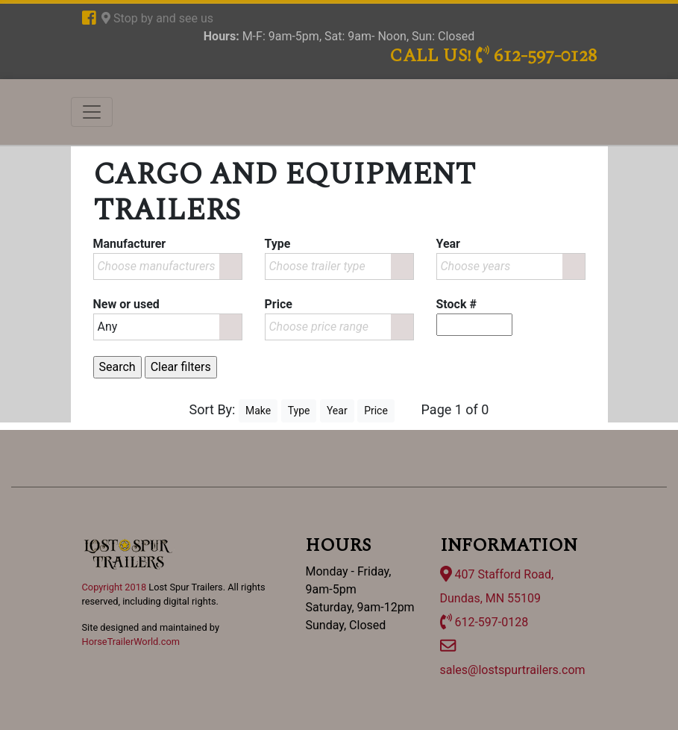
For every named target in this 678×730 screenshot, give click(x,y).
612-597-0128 (484, 622)
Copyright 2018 (114, 587)
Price (376, 411)
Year (337, 411)
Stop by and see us (157, 18)
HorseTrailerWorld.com (131, 641)
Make (258, 411)
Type (299, 411)
